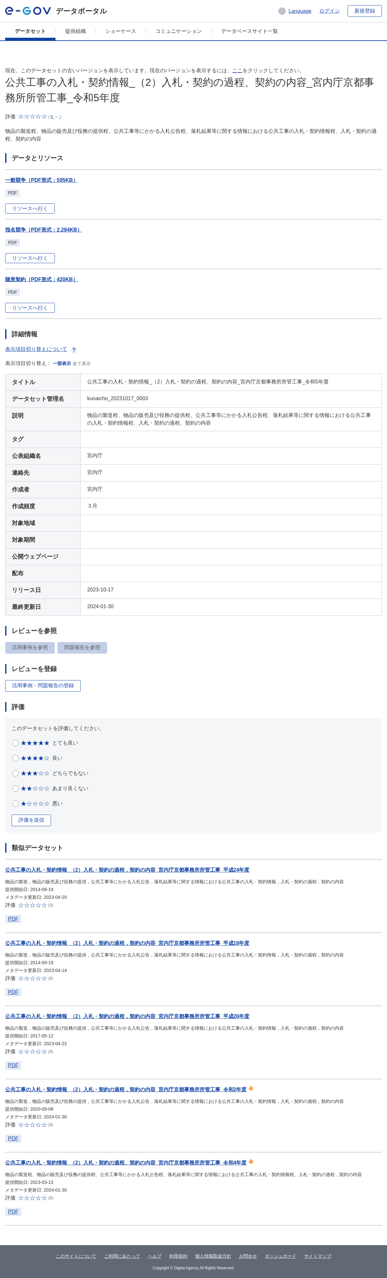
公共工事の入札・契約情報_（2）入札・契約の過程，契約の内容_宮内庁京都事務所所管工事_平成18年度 (127, 943)
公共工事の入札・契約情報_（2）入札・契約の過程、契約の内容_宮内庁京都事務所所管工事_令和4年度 (126, 1162)
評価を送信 (31, 820)
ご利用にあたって (122, 1256)
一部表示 (62, 363)
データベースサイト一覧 (249, 31)
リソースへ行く (30, 208)
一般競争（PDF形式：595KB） (41, 180)
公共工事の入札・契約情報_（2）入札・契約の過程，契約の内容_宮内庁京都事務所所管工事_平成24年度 (127, 870)
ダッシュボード (280, 1256)
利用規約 (178, 1256)
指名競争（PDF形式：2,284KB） (43, 230)
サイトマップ (317, 1256)
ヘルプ (155, 1256)
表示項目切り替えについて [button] (41, 349)
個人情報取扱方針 (213, 1256)
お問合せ (248, 1256)
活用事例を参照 (30, 647)
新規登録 (364, 11)
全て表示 (82, 363)
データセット (30, 31)
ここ (237, 70)
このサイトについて (76, 1256)
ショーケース (120, 31)
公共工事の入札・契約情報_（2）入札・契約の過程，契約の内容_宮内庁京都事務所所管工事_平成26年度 (127, 1016)
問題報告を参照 (82, 647)
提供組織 (75, 31)
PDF (13, 919)
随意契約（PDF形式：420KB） (41, 279)
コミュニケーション (178, 31)
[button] (295, 11)
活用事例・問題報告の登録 (43, 685)
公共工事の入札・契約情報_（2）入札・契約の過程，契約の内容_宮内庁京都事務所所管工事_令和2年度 (126, 1089)
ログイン (329, 11)
